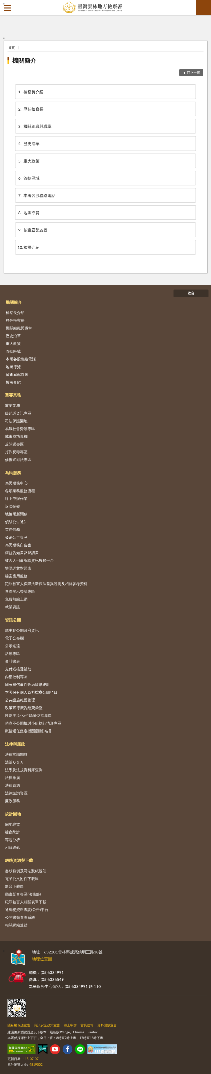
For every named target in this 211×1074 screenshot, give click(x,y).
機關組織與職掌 (35, 126)
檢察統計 (12, 832)
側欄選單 (7, 8)
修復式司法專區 (18, 459)
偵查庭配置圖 (33, 230)
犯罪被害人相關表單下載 (25, 902)
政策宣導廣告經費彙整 (23, 707)
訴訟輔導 (12, 506)
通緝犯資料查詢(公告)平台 (26, 909)
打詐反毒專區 (16, 452)
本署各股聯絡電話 (37, 195)
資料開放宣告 (107, 1025)
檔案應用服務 (16, 576)
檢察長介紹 (31, 92)
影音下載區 (14, 886)
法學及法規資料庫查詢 (23, 769)
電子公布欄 (14, 638)
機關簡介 (24, 60)
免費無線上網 (16, 599)
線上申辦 (70, 1025)
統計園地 (13, 813)
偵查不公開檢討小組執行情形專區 (33, 723)
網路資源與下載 (19, 860)
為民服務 (13, 472)
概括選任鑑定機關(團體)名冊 (28, 731)
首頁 (11, 48)
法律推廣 (12, 777)
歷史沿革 (29, 143)
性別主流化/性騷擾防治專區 (28, 715)
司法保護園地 (16, 421)
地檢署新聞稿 (16, 514)
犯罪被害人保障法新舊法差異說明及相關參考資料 (46, 583)
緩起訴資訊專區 (18, 413)
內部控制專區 (16, 676)
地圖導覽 (29, 212)
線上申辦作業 (16, 498)
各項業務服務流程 (20, 490)
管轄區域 (29, 178)
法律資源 (12, 785)
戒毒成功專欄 (16, 436)
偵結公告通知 (16, 521)
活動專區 (12, 653)
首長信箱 (12, 529)
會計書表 (12, 661)
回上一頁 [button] (193, 73)
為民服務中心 (16, 483)
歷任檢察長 (31, 109)
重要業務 (13, 395)
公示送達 (12, 645)
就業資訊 (12, 607)
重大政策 (29, 161)
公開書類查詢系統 (20, 917)
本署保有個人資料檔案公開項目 (31, 692)
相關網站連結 (16, 925)
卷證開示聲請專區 (20, 591)
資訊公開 (13, 619)
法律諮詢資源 (16, 793)
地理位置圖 (42, 958)
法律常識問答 (16, 754)
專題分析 (12, 839)
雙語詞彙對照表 (18, 568)
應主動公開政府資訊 (22, 630)
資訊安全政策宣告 (47, 1025)
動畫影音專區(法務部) (23, 894)
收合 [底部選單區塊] (191, 293)
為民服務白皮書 (18, 545)
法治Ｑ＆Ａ (14, 762)
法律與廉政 (15, 744)
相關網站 (12, 847)
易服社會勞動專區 (20, 428)
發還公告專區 (16, 537)
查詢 (203, 7)
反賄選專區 (14, 444)
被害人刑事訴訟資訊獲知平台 (29, 560)
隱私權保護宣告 (19, 1025)
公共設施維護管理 (20, 700)
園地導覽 (12, 824)
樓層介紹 (29, 247)
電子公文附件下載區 (22, 878)
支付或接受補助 (18, 669)
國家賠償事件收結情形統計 (27, 684)
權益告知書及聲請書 (22, 552)
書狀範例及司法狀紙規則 (25, 871)
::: (4, 4)
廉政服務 (12, 800)
